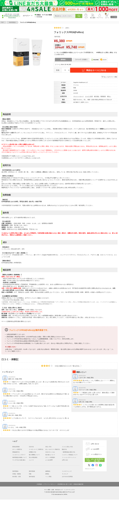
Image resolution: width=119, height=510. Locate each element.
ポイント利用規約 (50, 457)
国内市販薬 (32, 471)
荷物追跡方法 (16, 452)
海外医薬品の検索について (19, 457)
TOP (2, 22)
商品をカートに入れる (94, 70)
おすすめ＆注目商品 (67, 476)
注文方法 (31, 446)
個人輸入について (50, 454)
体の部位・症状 (16, 476)
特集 (30, 474)
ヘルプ (86, 17)
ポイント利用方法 (17, 449)
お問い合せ (65, 460)
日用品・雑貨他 (16, 474)
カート (107, 15)
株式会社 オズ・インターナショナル (65, 489)
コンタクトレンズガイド (18, 454)
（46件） (62, 28)
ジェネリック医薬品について (69, 454)
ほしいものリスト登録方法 (52, 449)
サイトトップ (89, 469)
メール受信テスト (96, 454)
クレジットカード (78, 96)
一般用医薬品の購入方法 (68, 452)
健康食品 (47, 471)
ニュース (31, 460)
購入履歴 (92, 17)
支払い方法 (48, 446)
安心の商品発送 (33, 457)
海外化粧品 (32, 476)
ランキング (65, 474)
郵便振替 (103, 96)
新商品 (47, 474)
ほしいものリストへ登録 (110, 77)
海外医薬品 (12, 22)
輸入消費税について (34, 454)
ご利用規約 (39, 484)
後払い (109, 96)
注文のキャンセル (50, 452)
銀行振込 (96, 96)
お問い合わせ (95, 444)
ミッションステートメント (69, 457)
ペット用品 (48, 476)
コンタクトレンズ (66, 471)
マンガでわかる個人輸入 (18, 460)
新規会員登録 (16, 446)
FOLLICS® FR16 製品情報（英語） (14, 300)
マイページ (99, 17)
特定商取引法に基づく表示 (65, 484)
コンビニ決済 (89, 96)
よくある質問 (49, 460)
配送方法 (64, 449)
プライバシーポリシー (50, 484)
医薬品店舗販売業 (78, 484)
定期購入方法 (32, 452)
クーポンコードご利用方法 (36, 449)
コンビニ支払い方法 (67, 446)
